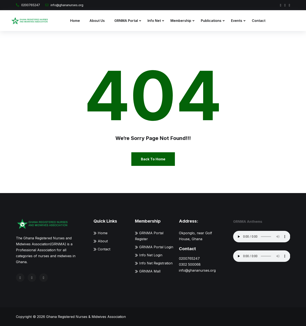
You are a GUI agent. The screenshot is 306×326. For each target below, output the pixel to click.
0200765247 (30, 5)
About (103, 241)
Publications (211, 20)
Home (75, 20)
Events (236, 20)
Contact (258, 20)
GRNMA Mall (149, 271)
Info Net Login (150, 255)
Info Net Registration (156, 263)
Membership (180, 20)
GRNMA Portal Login (156, 247)
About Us (97, 20)
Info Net (154, 20)
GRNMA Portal (126, 20)
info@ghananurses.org (67, 5)
